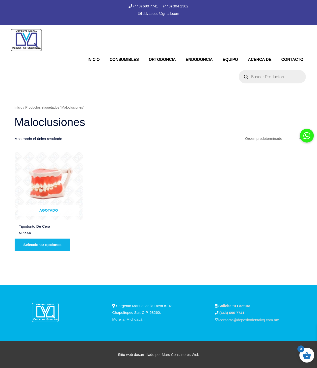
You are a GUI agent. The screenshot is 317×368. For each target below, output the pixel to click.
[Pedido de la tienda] (272, 139)
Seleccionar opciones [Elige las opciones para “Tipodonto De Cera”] (43, 245)
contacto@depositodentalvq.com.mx (249, 320)
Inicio (19, 107)
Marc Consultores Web (180, 354)
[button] (307, 136)
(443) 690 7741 (146, 6)
